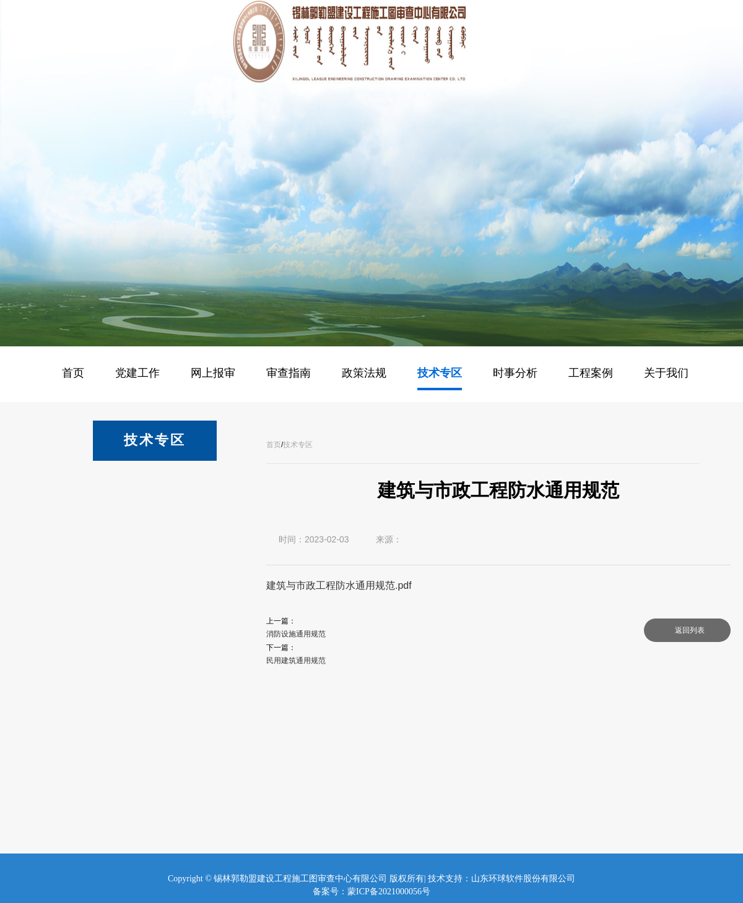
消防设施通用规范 (296, 634)
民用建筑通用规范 (296, 660)
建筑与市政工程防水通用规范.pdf (339, 585)
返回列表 (690, 630)
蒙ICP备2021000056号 (388, 891)
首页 (273, 444)
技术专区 (298, 444)
